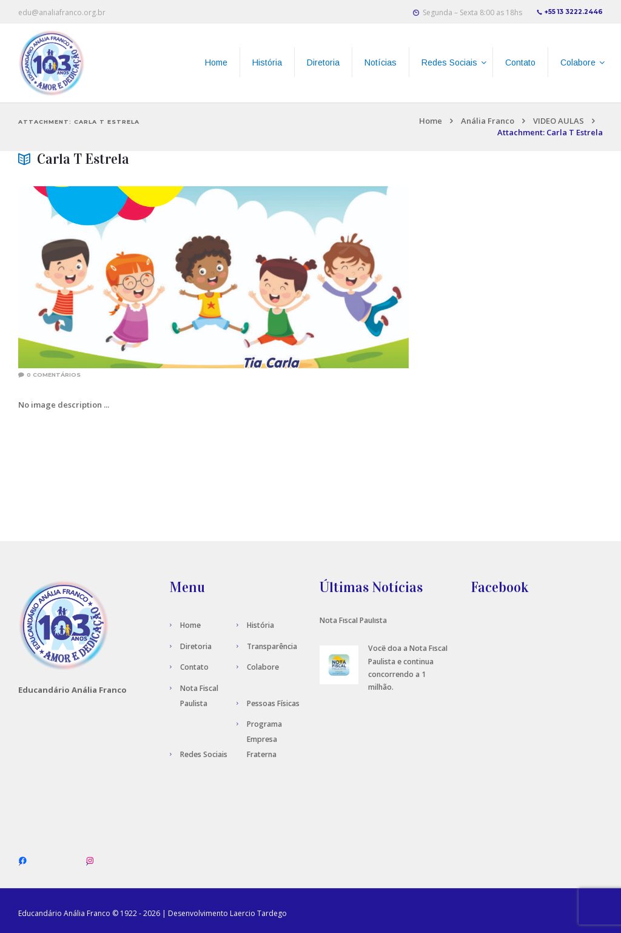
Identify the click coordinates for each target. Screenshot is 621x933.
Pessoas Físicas (273, 703)
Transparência (272, 646)
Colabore (263, 667)
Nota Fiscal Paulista (353, 620)
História (260, 625)
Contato (194, 667)
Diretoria (196, 646)
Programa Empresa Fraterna (264, 739)
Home (430, 120)
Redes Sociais (203, 754)
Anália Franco (487, 120)
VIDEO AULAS (558, 120)
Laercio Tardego (258, 913)
